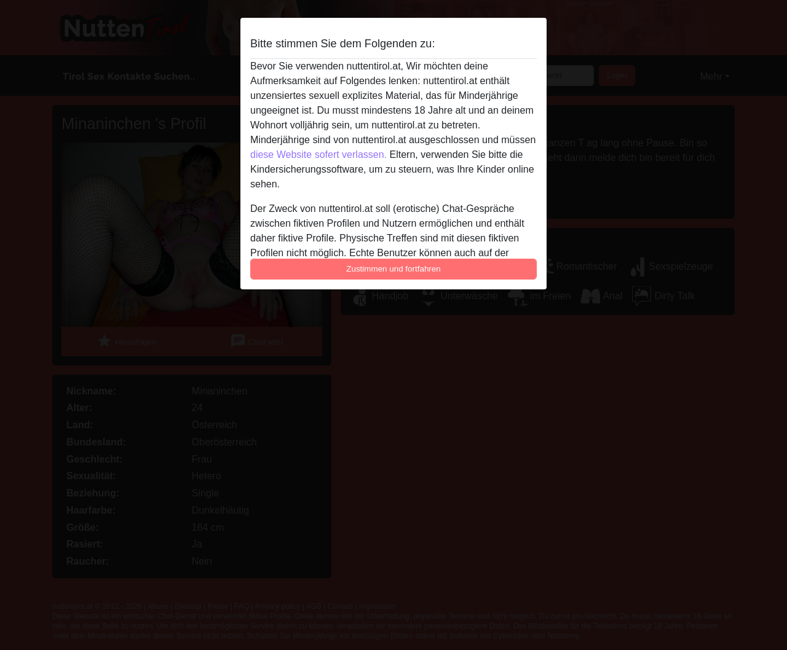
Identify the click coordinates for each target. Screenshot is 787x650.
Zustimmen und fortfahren (393, 268)
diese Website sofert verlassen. (318, 154)
